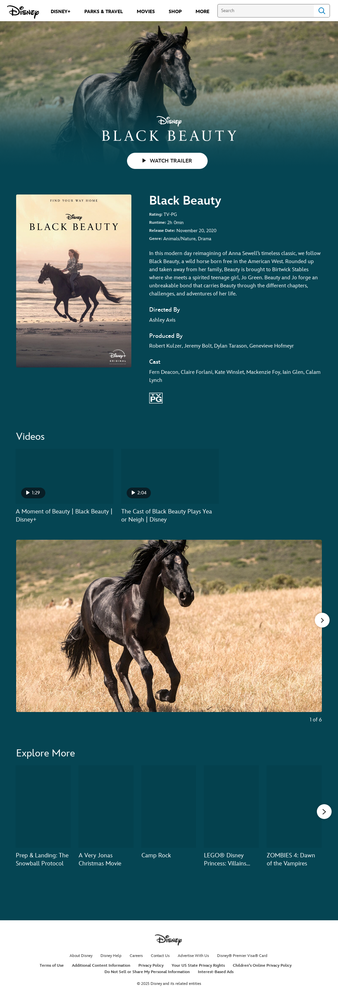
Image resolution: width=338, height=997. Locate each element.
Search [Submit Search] (322, 11)
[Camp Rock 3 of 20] (168, 806)
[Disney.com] (23, 12)
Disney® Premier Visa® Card (242, 955)
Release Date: (162, 230)
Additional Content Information (101, 965)
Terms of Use (52, 965)
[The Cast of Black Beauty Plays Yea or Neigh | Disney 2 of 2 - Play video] (170, 476)
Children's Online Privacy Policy (262, 965)
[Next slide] (311, 636)
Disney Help (111, 955)
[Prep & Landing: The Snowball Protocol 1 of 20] (43, 806)
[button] (324, 811)
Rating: (155, 214)
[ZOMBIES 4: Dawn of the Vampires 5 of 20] (294, 806)
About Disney (81, 955)
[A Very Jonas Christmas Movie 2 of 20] (106, 806)
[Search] (265, 10)
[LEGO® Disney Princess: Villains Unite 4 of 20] (231, 806)
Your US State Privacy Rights (198, 965)
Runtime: (157, 222)
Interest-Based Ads (216, 971)
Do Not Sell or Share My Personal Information (147, 971)
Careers (136, 955)
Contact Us (160, 955)
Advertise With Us (193, 955)
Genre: (155, 238)
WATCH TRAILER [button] (167, 161)
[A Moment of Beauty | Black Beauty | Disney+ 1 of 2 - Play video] (64, 476)
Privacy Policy (151, 965)
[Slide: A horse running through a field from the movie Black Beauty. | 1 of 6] (169, 636)
